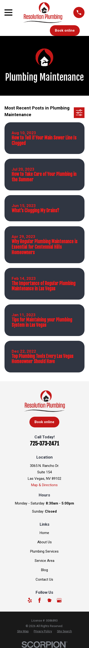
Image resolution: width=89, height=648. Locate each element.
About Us (44, 542)
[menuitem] (23, 631)
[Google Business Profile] (59, 600)
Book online (65, 30)
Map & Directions (44, 485)
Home (44, 533)
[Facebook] (39, 600)
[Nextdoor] (49, 600)
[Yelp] (29, 600)
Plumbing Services (44, 551)
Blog (44, 570)
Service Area (44, 561)
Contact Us (44, 579)
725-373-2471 (44, 443)
